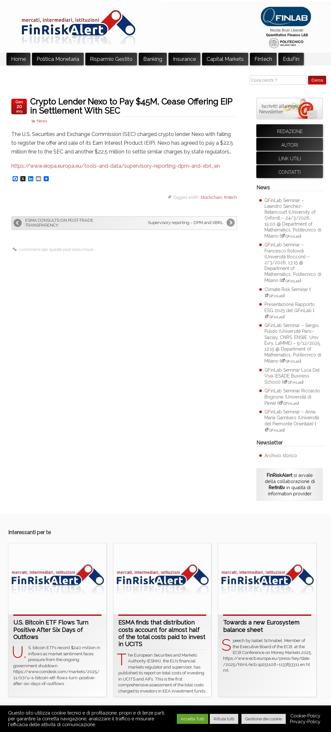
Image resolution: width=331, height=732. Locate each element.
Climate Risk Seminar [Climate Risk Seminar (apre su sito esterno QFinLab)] (286, 289)
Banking (152, 59)
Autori (289, 145)
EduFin (291, 59)
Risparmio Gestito (111, 59)
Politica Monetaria (58, 59)
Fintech (263, 59)
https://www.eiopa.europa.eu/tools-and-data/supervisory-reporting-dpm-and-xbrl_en (115, 166)
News (42, 120)
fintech (230, 197)
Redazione (290, 131)
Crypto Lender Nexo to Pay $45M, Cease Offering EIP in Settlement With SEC (131, 106)
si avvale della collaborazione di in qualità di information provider (290, 484)
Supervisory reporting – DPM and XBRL (185, 222)
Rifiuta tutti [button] (224, 718)
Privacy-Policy (305, 721)
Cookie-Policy (305, 715)
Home (18, 59)
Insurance (184, 59)
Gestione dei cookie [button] (263, 718)
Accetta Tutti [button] (192, 718)
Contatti (290, 172)
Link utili (290, 158)
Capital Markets (225, 59)
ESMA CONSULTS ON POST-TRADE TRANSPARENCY (59, 223)
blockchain (211, 197)
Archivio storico (280, 455)
